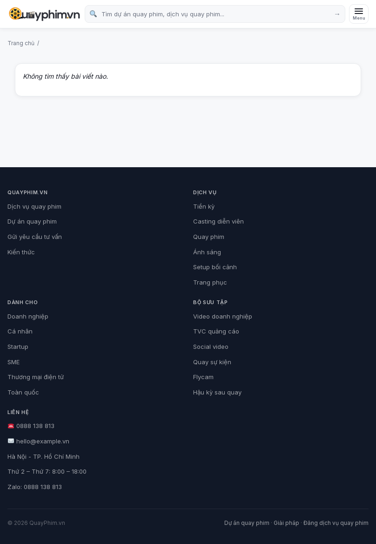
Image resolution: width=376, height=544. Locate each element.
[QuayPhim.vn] (44, 14)
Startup (17, 346)
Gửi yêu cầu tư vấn (34, 236)
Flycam (203, 377)
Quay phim (208, 236)
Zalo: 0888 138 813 (34, 486)
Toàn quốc (23, 392)
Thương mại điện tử (35, 377)
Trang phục (210, 282)
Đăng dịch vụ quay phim (336, 522)
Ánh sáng (207, 252)
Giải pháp (286, 522)
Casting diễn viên (218, 221)
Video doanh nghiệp (222, 316)
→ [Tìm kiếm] (337, 13)
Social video (210, 346)
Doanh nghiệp (27, 316)
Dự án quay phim (32, 221)
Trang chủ (20, 43)
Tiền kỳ (204, 206)
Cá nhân (20, 331)
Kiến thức (21, 252)
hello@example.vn (38, 441)
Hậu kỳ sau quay (217, 392)
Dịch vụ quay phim (34, 206)
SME (13, 362)
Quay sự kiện (212, 362)
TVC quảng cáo (216, 331)
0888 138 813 (31, 425)
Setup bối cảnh (215, 267)
